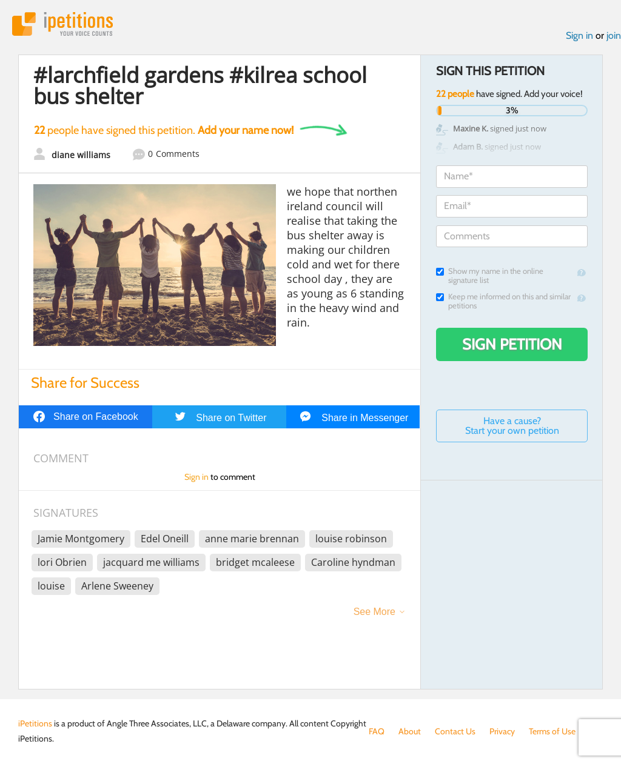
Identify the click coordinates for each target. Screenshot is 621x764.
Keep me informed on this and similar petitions (503, 301)
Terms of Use (552, 731)
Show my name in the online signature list (489, 276)
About (409, 731)
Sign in (579, 35)
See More (374, 611)
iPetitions (62, 24)
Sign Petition (512, 344)
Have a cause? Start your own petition (512, 425)
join (613, 35)
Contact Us (455, 731)
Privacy (502, 731)
